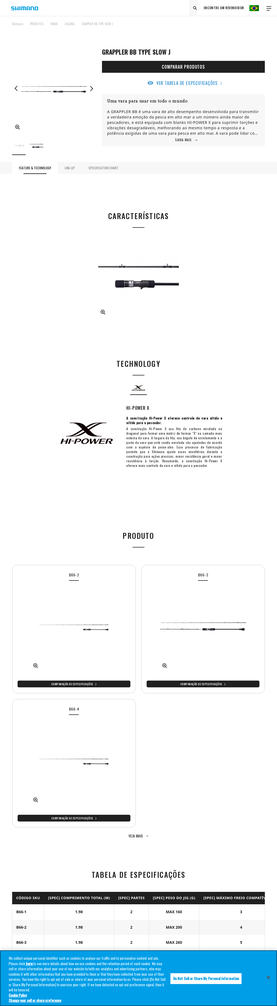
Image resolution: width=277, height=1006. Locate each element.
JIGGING (70, 24)
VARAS (54, 24)
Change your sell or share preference (35, 1002)
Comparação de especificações (72, 684)
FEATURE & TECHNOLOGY (35, 168)
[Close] (268, 979)
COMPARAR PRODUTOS (183, 67)
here (29, 965)
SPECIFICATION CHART (103, 168)
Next (91, 88)
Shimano (17, 24)
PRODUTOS (36, 24)
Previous (16, 88)
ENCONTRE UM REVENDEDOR (224, 8)
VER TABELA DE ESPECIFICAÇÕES (187, 83)
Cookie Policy (18, 997)
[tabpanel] (74, 629)
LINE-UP (70, 168)
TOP (261, 27)
